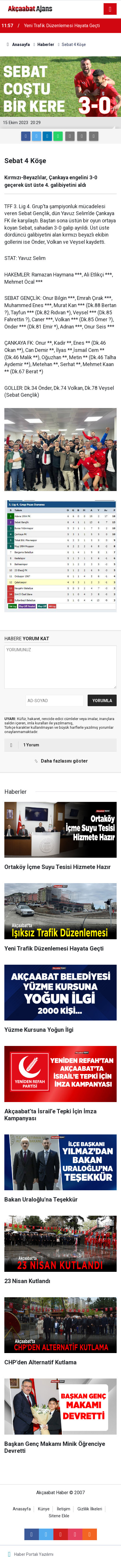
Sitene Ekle (59, 1516)
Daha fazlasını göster (60, 761)
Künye (44, 1509)
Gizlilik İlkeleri (89, 1509)
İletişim (63, 1509)
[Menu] (110, 9)
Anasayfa (22, 1509)
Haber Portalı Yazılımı (33, 1554)
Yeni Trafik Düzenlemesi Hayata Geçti (62, 25)
